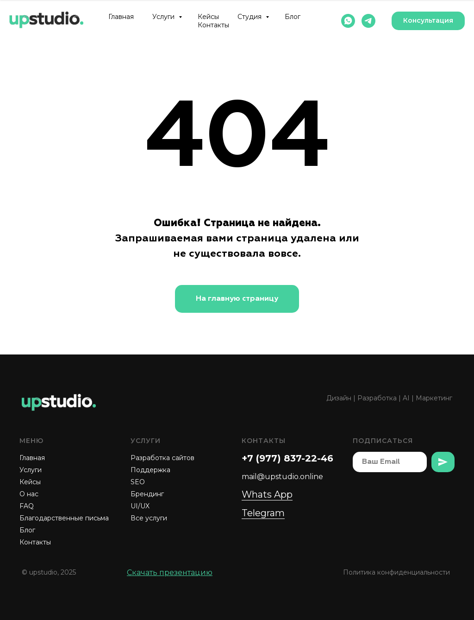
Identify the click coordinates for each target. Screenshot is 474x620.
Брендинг (147, 494)
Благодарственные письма (64, 518)
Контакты (213, 25)
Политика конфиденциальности (396, 572)
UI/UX (140, 506)
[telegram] (368, 21)
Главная (121, 17)
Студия (250, 17)
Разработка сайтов (162, 458)
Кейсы (208, 17)
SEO (138, 482)
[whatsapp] (348, 21)
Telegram (263, 513)
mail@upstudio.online (282, 476)
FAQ (26, 506)
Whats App (267, 494)
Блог (292, 17)
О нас (28, 494)
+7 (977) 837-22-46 (287, 458)
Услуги (164, 17)
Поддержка (150, 470)
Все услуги (149, 518)
